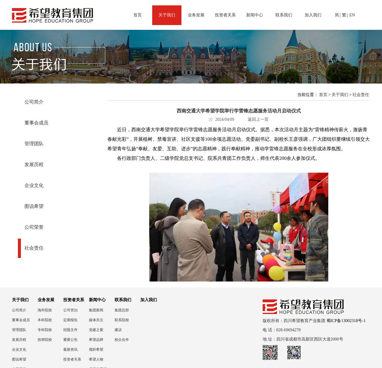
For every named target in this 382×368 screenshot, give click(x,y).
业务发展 (196, 15)
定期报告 (70, 320)
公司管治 (70, 310)
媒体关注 (96, 320)
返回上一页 (258, 119)
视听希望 (96, 349)
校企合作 (122, 340)
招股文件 (70, 330)
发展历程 (34, 164)
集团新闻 (96, 310)
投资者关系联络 (72, 359)
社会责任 (34, 248)
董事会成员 (36, 122)
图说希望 (34, 206)
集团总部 (122, 310)
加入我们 (313, 15)
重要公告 (70, 340)
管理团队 (34, 143)
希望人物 (96, 359)
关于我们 (166, 15)
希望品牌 (96, 340)
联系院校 (122, 320)
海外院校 (45, 310)
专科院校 (45, 330)
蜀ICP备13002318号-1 (346, 320)
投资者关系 (225, 15)
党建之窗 (96, 330)
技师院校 (45, 340)
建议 (118, 330)
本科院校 (45, 320)
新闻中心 (254, 15)
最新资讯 (70, 349)
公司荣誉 (34, 227)
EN (352, 15)
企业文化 (34, 185)
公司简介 (34, 101)
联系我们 (283, 15)
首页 (137, 15)
